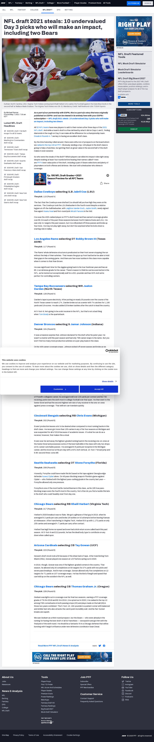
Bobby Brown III (86, 238)
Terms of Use (33, 735)
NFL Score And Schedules (51, 688)
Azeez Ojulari (48, 476)
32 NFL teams (42, 127)
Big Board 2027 (47, 709)
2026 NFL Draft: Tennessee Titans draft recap (16, 148)
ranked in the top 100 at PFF (49, 145)
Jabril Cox (79, 191)
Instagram (129, 684)
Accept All (112, 389)
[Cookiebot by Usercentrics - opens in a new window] (119, 351)
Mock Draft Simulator (49, 712)
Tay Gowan (82, 545)
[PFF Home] (3, 3)
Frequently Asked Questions (91, 701)
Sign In (148, 3)
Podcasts (129, 697)
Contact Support (87, 698)
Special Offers (85, 684)
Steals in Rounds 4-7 (43, 136)
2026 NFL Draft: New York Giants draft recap (15, 201)
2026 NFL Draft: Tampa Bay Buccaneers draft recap (15, 155)
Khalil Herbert (80, 504)
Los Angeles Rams (46, 238)
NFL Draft (48, 10)
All (4, 10)
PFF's (39, 163)
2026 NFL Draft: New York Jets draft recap (15, 194)
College (34, 10)
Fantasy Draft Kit (48, 703)
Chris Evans (84, 415)
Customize (77, 389)
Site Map (5, 735)
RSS (127, 700)
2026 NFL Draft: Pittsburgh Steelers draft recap (11, 177)
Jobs (4, 681)
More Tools (134, 104)
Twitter (128, 681)
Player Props (46, 681)
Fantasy (22, 10)
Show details (120, 381)
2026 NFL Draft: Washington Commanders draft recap (14, 140)
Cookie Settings (73, 735)
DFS (58, 10)
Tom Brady (43, 314)
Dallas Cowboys (44, 191)
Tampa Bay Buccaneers (49, 286)
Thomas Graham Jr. (84, 586)
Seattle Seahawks (46, 462)
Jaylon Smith (90, 208)
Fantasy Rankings (48, 706)
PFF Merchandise (87, 688)
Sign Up (134, 129)
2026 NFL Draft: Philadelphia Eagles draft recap (11, 186)
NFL (11, 10)
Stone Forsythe (85, 462)
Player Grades (46, 691)
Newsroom (6, 684)
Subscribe (84, 681)
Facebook (129, 691)
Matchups (45, 700)
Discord (128, 694)
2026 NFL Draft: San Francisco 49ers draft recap (15, 169)
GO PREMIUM (133, 3)
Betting (69, 10)
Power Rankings (47, 697)
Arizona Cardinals (45, 545)
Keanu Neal (48, 211)
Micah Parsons (77, 211)
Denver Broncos (44, 324)
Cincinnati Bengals (46, 415)
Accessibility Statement (52, 735)
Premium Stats (47, 694)
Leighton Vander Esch (75, 208)
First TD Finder (47, 684)
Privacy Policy (18, 735)
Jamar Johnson (80, 324)
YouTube (128, 688)
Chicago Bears (43, 504)
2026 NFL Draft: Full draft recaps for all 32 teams (15, 132)
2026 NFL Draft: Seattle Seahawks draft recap (15, 162)
